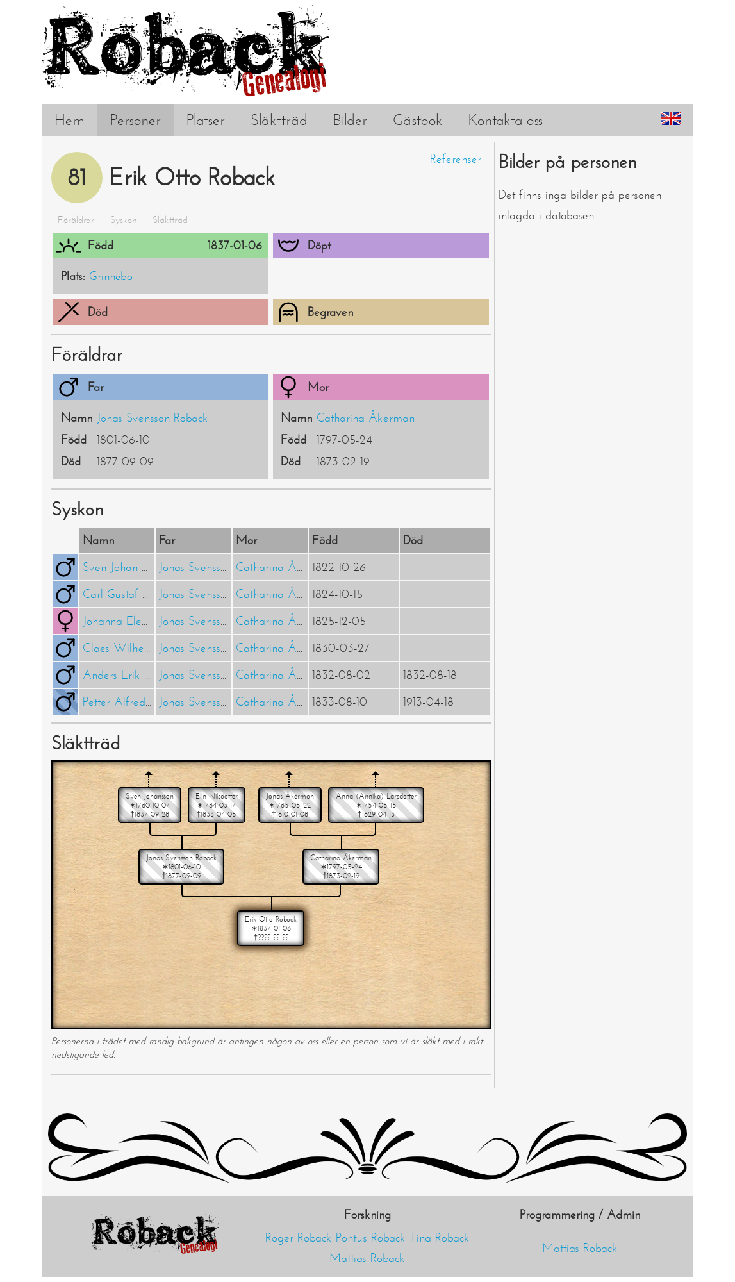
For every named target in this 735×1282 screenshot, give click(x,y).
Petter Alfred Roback (133, 702)
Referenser (455, 159)
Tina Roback (439, 1238)
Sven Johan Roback (129, 567)
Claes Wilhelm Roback (139, 648)
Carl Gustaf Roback (130, 594)
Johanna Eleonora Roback (145, 621)
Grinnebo (111, 276)
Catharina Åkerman (366, 418)
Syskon (123, 220)
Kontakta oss (505, 120)
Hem (69, 120)
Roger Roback (298, 1238)
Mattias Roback (367, 1258)
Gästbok (418, 120)
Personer (135, 120)
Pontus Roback (371, 1238)
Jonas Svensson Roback (152, 418)
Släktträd (279, 120)
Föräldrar (76, 220)
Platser (205, 120)
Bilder (350, 120)
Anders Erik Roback (131, 675)
